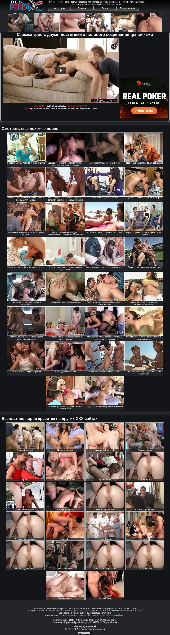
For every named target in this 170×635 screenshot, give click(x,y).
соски (94, 108)
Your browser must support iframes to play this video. (61, 70)
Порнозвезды (127, 8)
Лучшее (82, 8)
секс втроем (57, 108)
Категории (59, 8)
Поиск (105, 8)
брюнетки (85, 108)
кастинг (47, 108)
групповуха (36, 108)
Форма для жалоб (85, 626)
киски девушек (72, 108)
